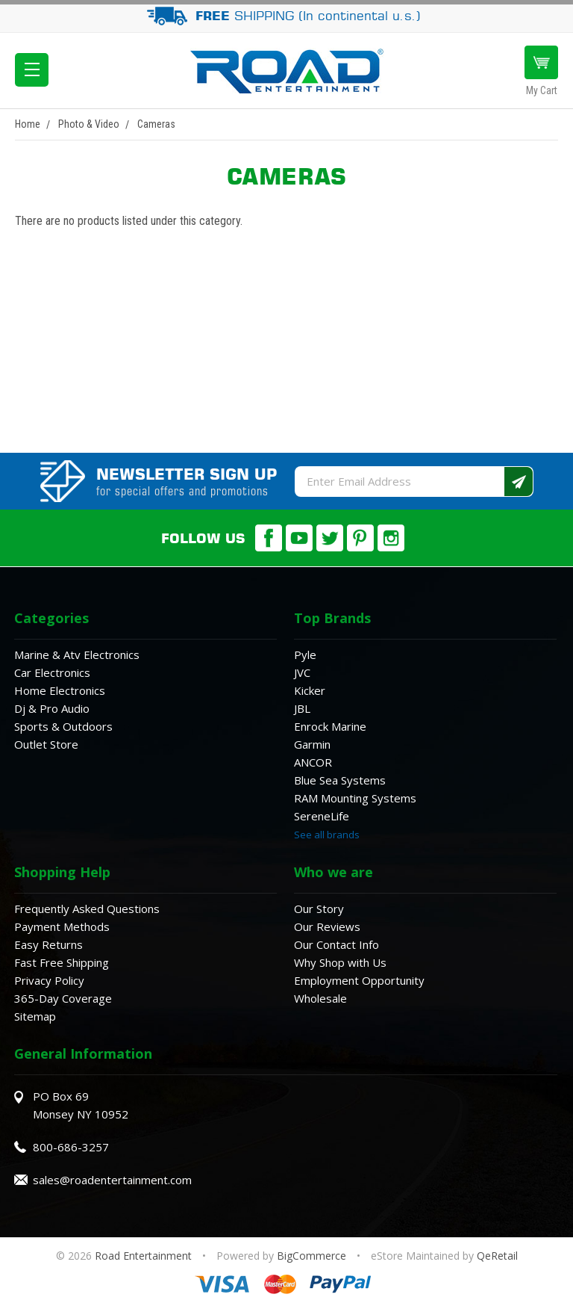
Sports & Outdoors (63, 726)
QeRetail (497, 1255)
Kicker (309, 690)
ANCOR (313, 762)
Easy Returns (48, 944)
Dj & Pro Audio (52, 708)
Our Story (319, 908)
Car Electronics (52, 672)
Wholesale (320, 998)
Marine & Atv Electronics (77, 654)
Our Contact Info (336, 944)
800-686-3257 (71, 1146)
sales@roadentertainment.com (112, 1179)
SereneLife (321, 815)
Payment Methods (62, 926)
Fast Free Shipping (61, 962)
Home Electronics (59, 690)
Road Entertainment (145, 1255)
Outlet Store (46, 744)
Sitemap (35, 1016)
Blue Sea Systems (340, 780)
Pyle (305, 654)
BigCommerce (311, 1255)
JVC (302, 672)
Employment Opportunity (359, 980)
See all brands (327, 834)
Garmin (312, 744)
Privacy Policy (49, 980)
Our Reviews (327, 926)
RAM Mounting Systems (355, 797)
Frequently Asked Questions (87, 908)
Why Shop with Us (340, 962)
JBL (302, 708)
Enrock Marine (330, 726)
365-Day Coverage (63, 998)
